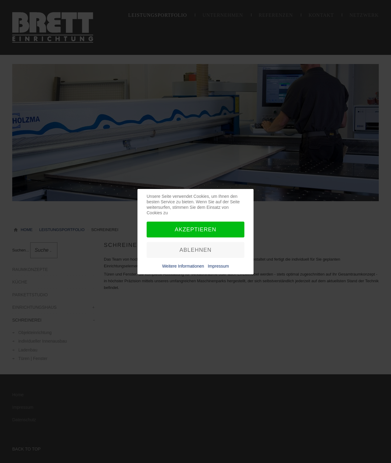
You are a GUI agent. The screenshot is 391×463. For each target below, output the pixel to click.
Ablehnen (195, 250)
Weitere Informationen (183, 266)
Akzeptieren (195, 229)
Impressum (218, 266)
